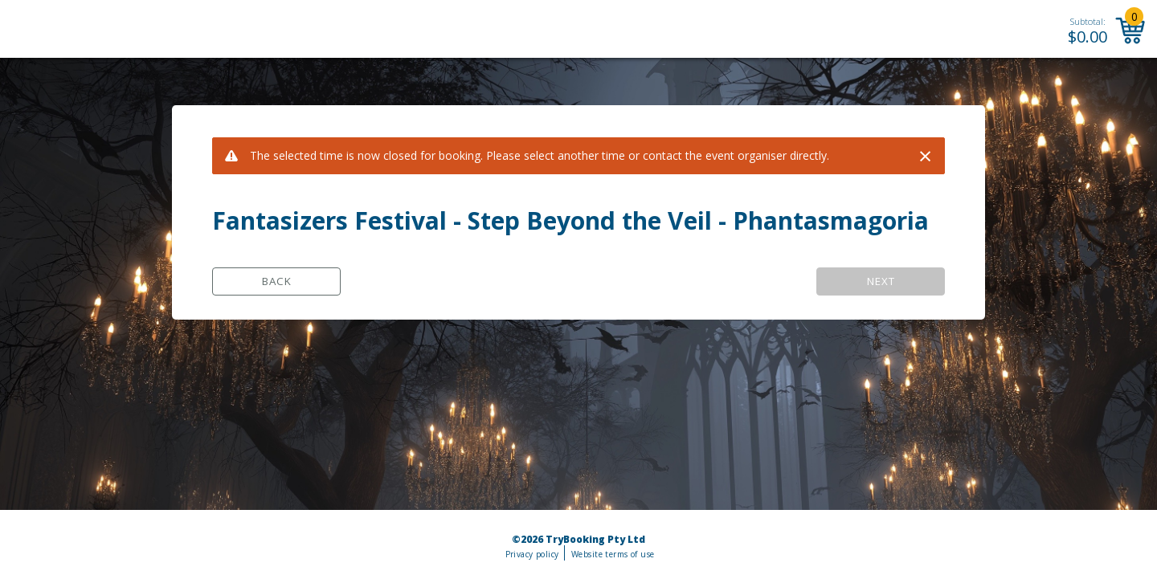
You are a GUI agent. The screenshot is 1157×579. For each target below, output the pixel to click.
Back (277, 281)
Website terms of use (612, 554)
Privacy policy (532, 554)
